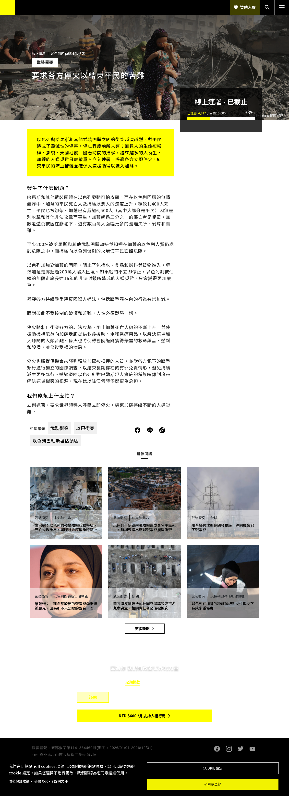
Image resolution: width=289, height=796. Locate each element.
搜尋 (267, 7)
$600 (92, 697)
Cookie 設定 (213, 768)
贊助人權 (248, 7)
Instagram (229, 749)
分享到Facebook (138, 430)
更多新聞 (142, 628)
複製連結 (162, 430)
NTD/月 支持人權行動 (142, 715)
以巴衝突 (85, 428)
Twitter (240, 749)
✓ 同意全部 (213, 784)
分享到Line (150, 430)
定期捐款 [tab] (132, 682)
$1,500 (162, 697)
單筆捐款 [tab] (156, 682)
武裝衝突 (59, 428)
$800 (127, 697)
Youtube (252, 749)
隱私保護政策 (19, 781)
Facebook (217, 749)
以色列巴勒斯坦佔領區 (55, 440)
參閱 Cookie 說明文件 (51, 781)
